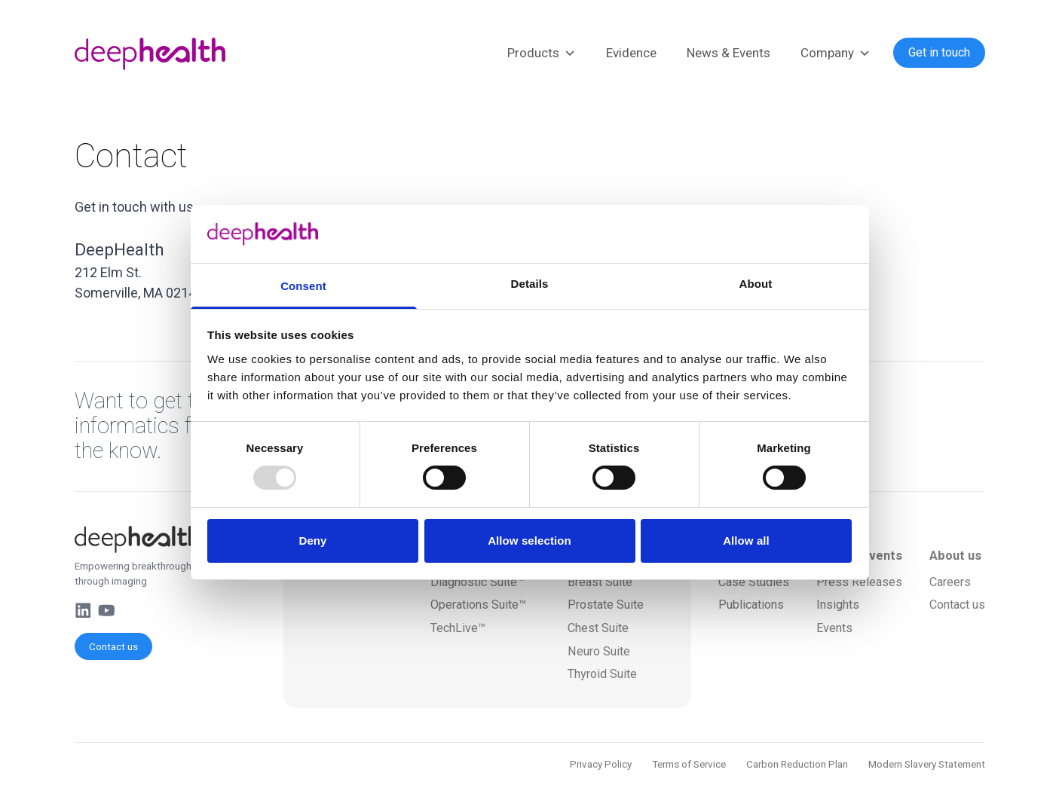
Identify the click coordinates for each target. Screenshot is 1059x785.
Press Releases (859, 582)
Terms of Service (689, 764)
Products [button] (541, 53)
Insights (837, 604)
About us (955, 555)
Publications (751, 604)
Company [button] (835, 53)
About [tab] (756, 283)
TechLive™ (457, 628)
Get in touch (939, 52)
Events (834, 628)
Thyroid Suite (602, 674)
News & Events (728, 52)
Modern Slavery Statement (926, 764)
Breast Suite (600, 582)
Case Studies (753, 582)
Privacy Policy (601, 764)
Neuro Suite (599, 651)
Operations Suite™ (478, 604)
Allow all (746, 540)
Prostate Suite (606, 604)
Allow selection (529, 540)
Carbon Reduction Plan (797, 764)
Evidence (631, 52)
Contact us (113, 646)
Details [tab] (530, 283)
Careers (950, 582)
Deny (312, 540)
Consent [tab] (303, 285)
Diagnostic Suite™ (477, 582)
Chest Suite (598, 628)
